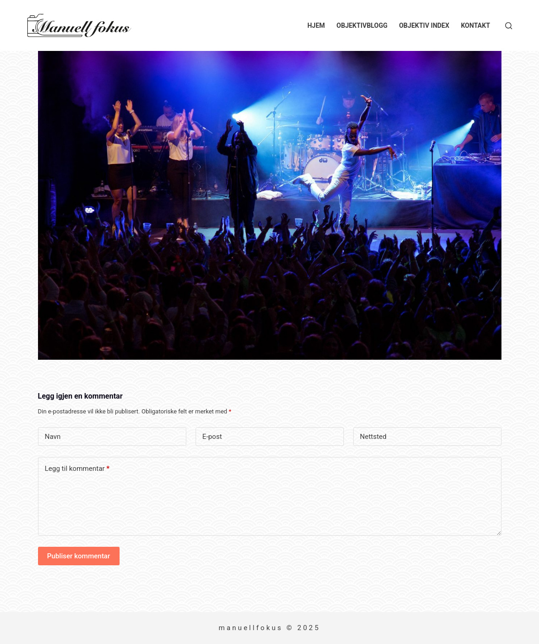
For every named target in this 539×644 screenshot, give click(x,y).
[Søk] (508, 25)
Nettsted (373, 436)
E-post (212, 436)
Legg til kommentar (77, 469)
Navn (53, 436)
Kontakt (475, 25)
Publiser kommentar (78, 556)
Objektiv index (424, 25)
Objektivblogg (361, 25)
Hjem (316, 25)
